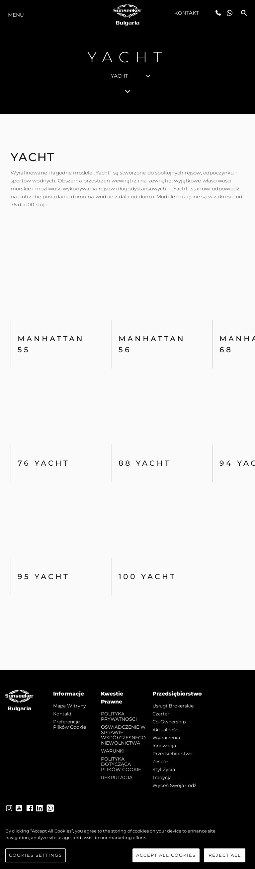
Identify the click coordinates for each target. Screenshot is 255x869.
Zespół (160, 762)
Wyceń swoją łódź (174, 785)
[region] (127, 845)
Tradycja (162, 777)
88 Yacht (145, 463)
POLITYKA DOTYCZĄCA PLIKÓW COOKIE (121, 764)
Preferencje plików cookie (69, 724)
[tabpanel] (127, 392)
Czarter (160, 714)
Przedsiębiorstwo (172, 754)
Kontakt (186, 13)
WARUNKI (113, 751)
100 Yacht (147, 576)
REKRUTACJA (116, 777)
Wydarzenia (166, 738)
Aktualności (166, 730)
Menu (16, 15)
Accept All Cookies (166, 855)
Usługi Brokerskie (173, 706)
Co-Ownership (169, 722)
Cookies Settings (35, 855)
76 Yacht (44, 463)
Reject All (225, 855)
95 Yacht (44, 576)
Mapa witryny (69, 706)
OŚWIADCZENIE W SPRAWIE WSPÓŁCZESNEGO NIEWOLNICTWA (123, 735)
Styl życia (163, 769)
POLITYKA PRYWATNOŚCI (119, 716)
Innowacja (164, 746)
